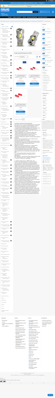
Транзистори (31, 354)
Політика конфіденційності (40, 375)
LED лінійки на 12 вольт (5, 252)
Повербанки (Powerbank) (4, 53)
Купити (21, 83)
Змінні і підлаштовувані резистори (5, 127)
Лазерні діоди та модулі (5, 238)
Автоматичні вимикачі (4, 293)
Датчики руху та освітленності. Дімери (5, 218)
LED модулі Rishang (5, 254)
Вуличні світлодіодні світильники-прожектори (6, 43)
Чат (50, 395)
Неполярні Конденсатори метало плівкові (5, 56)
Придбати (41, 3)
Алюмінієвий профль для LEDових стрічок (6, 225)
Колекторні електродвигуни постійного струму (5, 289)
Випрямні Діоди (5, 106)
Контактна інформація (32, 17)
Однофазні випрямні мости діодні (6, 73)
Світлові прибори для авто (47, 322)
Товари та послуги (17, 17)
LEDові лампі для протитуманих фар (5, 193)
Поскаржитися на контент (30, 375)
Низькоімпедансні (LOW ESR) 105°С (37, 21)
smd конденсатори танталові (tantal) (5, 182)
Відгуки (2, 308)
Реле (30, 357)
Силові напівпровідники (5, 91)
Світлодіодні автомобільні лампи (6, 186)
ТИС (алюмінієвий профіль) (21, 335)
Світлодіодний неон (6, 235)
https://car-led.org (47, 157)
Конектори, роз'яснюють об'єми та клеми (6, 175)
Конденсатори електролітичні (32, 345)
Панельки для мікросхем (4, 179)
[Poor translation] (4, 381)
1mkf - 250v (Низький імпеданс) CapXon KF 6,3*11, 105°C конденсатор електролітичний (34, 76)
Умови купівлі (4, 320)
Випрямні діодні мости (33, 349)
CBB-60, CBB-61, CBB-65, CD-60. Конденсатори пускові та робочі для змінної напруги (6, 30)
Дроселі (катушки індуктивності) (5, 261)
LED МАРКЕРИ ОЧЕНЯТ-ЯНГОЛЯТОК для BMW (6, 270)
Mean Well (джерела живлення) (19, 337)
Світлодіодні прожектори (33, 337)
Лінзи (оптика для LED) (33, 340)
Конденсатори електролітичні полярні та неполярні (20, 21)
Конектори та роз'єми (33, 343)
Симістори (31, 351)
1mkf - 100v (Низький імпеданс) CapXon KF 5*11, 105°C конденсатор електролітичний (20, 76)
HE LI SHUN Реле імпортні (20, 346)
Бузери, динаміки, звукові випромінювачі (5, 257)
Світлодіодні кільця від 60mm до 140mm (5, 241)
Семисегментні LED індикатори (5, 81)
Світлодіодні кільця (32, 329)
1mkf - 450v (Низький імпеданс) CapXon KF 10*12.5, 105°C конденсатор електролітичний (21, 105)
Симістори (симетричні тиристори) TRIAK (5, 85)
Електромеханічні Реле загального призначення (5, 98)
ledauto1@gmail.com (47, 158)
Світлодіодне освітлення (4, 39)
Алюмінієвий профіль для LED (34, 332)
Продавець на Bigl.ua (27, 374)
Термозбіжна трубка (6, 145)
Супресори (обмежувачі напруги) (4, 115)
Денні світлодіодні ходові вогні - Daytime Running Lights (5, 204)
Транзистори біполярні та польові (6, 60)
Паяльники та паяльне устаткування (4, 148)
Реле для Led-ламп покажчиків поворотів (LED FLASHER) (5, 210)
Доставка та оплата (42, 17)
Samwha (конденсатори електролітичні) (20, 340)
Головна (10, 17)
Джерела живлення (32, 335)
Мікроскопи (4, 243)
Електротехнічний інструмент (5, 152)
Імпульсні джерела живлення (5, 228)
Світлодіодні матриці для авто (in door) (6, 278)
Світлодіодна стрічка (33, 331)
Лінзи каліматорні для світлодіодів (5, 78)
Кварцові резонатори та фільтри (6, 264)
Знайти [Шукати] (34, 11)
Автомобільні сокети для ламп (6, 200)
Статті (2, 306)
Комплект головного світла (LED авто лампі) (6, 189)
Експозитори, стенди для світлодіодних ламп (6, 281)
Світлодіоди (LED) (5, 75)
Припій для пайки (5, 135)
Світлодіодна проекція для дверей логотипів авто (6, 214)
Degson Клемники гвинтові (20, 348)
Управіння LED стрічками (33, 334)
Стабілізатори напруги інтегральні (6, 66)
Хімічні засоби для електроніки (5, 133)
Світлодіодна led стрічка (5, 222)
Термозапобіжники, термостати (5, 169)
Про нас (24, 17)
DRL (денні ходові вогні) (33, 325)
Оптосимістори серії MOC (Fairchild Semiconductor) (6, 94)
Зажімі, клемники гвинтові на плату (5, 172)
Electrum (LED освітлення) (20, 329)
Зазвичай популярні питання (5, 311)
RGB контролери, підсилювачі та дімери (5, 232)
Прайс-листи (3, 300)
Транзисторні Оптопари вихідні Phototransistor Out (5, 109)
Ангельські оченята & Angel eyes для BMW (6, 285)
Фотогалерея (3, 302)
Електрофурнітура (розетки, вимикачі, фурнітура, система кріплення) (5, 139)
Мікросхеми (31, 355)
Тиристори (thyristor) (6, 88)
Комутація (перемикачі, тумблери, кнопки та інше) (6, 161)
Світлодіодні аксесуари (4, 249)
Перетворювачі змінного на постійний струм (5, 69)
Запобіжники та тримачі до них (5, 166)
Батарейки (31, 365)
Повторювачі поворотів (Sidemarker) (4, 274)
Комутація (44, 326)
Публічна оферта (5, 326)
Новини (2, 304)
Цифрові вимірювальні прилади (4, 103)
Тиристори (31, 352)
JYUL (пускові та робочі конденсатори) (20, 342)
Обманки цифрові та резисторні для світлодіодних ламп (6, 196)
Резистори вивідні (5, 124)
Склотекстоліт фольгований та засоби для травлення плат (5, 156)
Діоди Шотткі (4, 112)
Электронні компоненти (46, 320)
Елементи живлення (6, 130)
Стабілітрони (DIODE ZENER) (6, 119)
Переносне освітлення (4, 47)
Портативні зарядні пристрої (5, 50)
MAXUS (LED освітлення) (20, 331)
